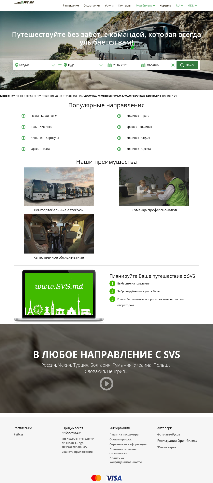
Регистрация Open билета (177, 440)
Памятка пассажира (124, 434)
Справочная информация (128, 444)
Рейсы (18, 434)
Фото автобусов (168, 434)
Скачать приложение (77, 452)
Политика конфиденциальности (125, 460)
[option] (106, 50)
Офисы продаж (120, 439)
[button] (145, 5)
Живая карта (166, 447)
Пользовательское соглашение (122, 451)
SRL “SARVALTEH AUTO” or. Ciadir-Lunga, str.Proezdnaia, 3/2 (78, 443)
